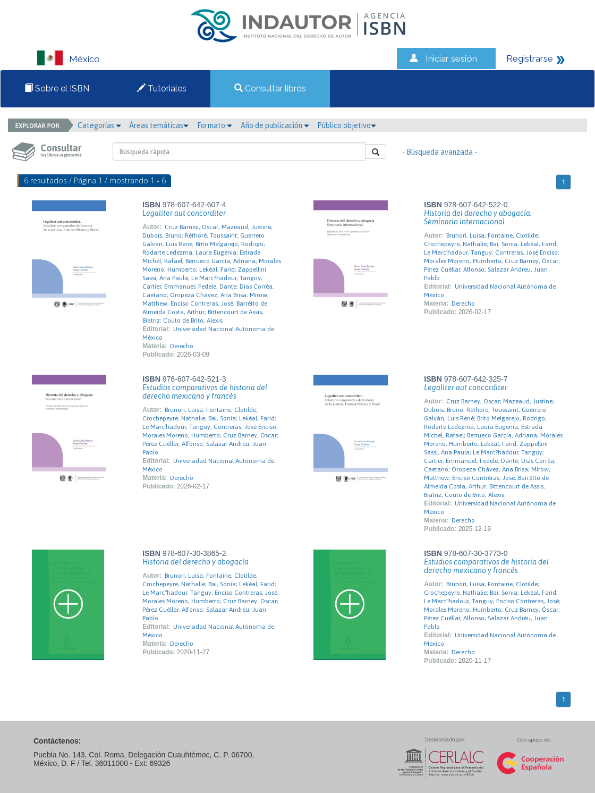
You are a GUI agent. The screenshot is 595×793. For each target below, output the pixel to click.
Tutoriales (161, 88)
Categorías (99, 125)
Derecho (181, 346)
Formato (214, 125)
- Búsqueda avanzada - (439, 152)
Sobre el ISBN (56, 88)
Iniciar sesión (451, 58)
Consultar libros (270, 88)
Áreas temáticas (159, 125)
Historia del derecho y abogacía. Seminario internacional (478, 217)
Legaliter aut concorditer (184, 213)
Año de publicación (275, 125)
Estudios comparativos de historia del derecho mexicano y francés (204, 391)
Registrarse (529, 58)
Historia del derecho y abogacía (195, 562)
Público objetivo (346, 125)
